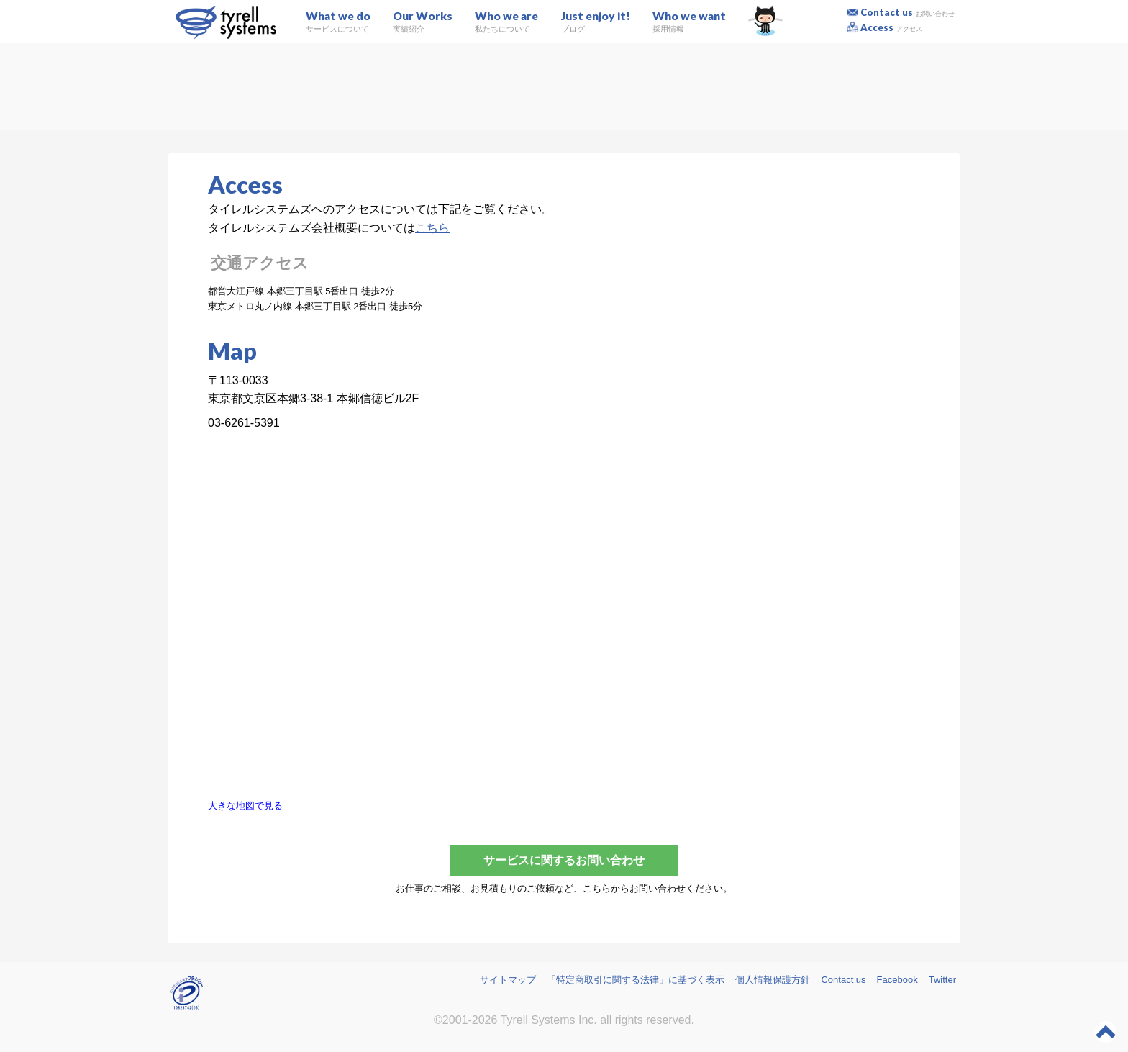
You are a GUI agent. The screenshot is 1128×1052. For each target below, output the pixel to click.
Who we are (506, 21)
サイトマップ (508, 979)
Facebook (897, 979)
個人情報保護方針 (772, 979)
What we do (338, 21)
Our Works (422, 21)
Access (891, 27)
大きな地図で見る (245, 805)
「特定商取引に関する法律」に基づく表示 (635, 979)
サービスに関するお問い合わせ (564, 860)
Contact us (907, 12)
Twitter (942, 979)
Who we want (689, 21)
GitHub (765, 21)
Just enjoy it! (595, 21)
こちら (432, 228)
